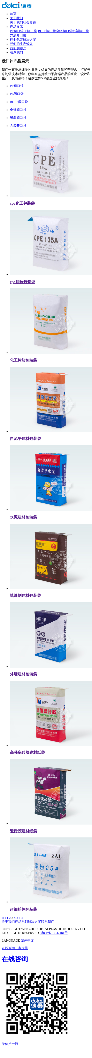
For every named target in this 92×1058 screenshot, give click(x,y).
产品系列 (21, 921)
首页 (13, 14)
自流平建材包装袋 (25, 438)
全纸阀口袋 (64, 31)
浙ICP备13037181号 (54, 933)
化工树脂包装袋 (23, 360)
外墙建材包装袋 (23, 674)
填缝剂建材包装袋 (25, 595)
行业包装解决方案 (23, 39)
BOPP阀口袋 (47, 31)
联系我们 (16, 52)
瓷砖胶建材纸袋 (23, 831)
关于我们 (16, 18)
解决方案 (34, 921)
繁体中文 (27, 940)
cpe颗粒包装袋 (22, 282)
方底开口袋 (18, 35)
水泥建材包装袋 (23, 517)
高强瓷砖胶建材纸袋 (27, 752)
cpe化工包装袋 (22, 203)
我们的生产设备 (21, 44)
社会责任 (29, 22)
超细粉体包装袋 (23, 909)
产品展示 (16, 26)
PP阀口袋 (16, 31)
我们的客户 (18, 48)
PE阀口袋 (30, 31)
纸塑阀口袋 (80, 31)
